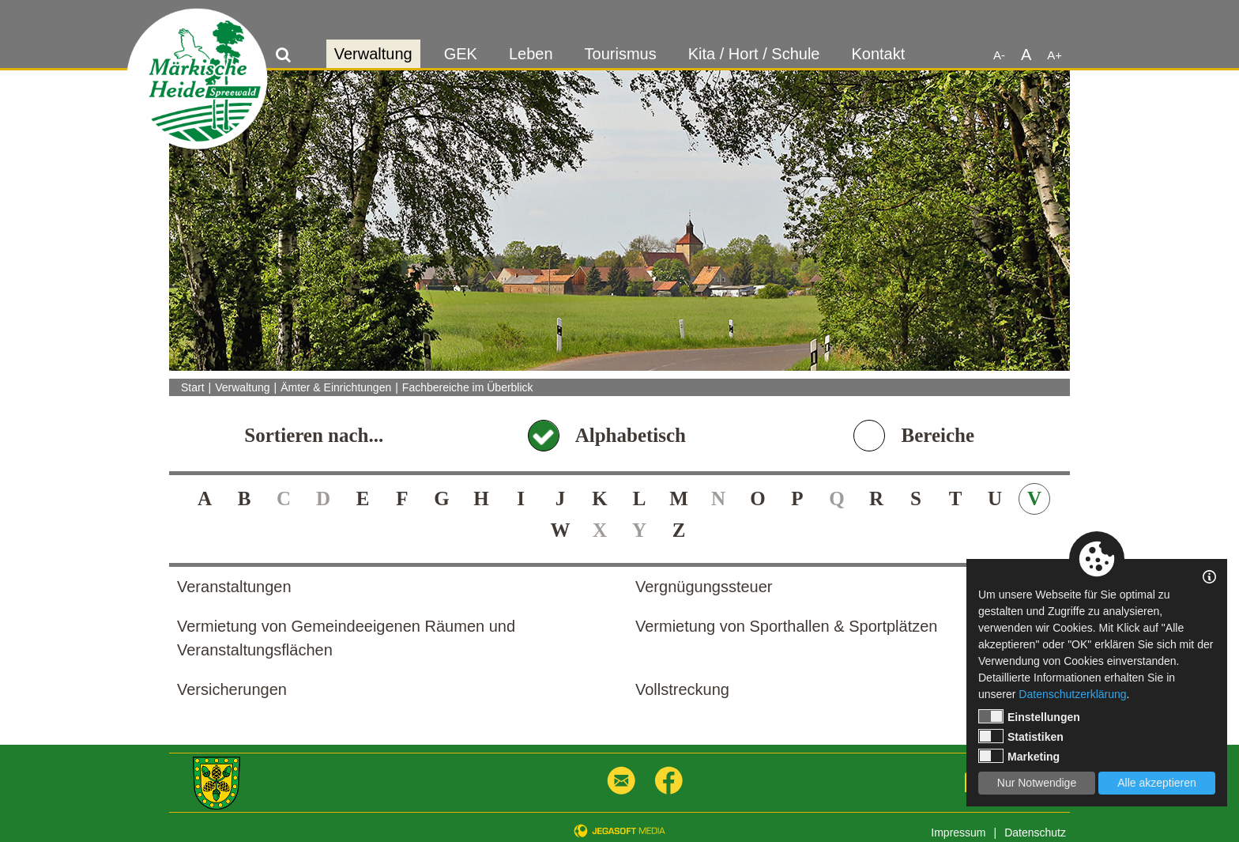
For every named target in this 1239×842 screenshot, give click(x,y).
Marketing (1019, 756)
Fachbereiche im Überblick (467, 387)
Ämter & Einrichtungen (336, 387)
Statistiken (1021, 736)
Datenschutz (1035, 832)
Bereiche (937, 435)
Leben (531, 53)
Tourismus (621, 53)
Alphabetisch (630, 435)
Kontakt (878, 53)
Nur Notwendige (1036, 782)
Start (193, 387)
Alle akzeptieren (1156, 782)
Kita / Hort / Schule (754, 53)
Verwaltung (373, 53)
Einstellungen (1029, 716)
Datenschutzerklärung (1072, 694)
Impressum (958, 832)
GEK (460, 53)
